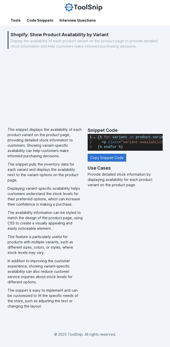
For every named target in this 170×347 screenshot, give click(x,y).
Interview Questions (77, 20)
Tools (16, 20)
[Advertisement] (85, 89)
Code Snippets (40, 20)
